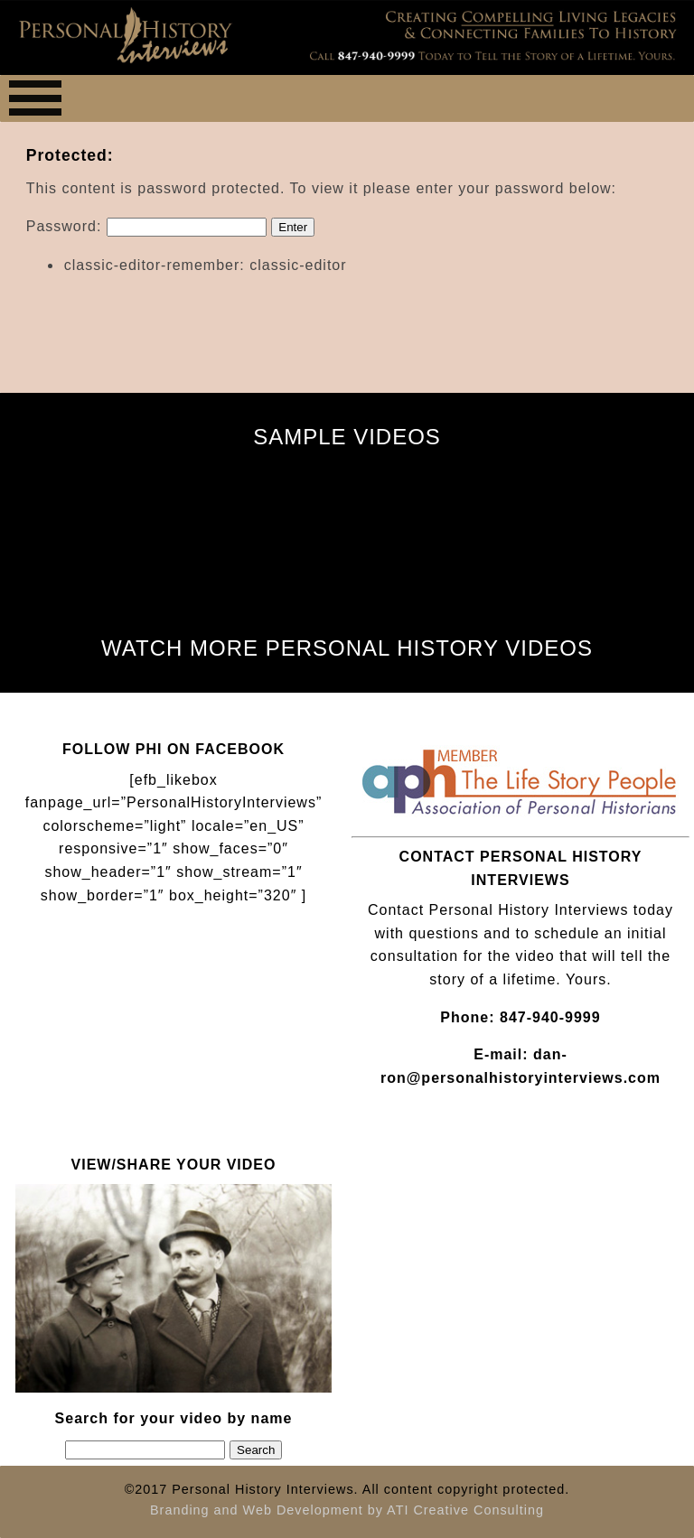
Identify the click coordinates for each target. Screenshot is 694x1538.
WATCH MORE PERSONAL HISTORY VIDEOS (347, 648)
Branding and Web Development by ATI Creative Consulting (347, 1510)
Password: (146, 226)
